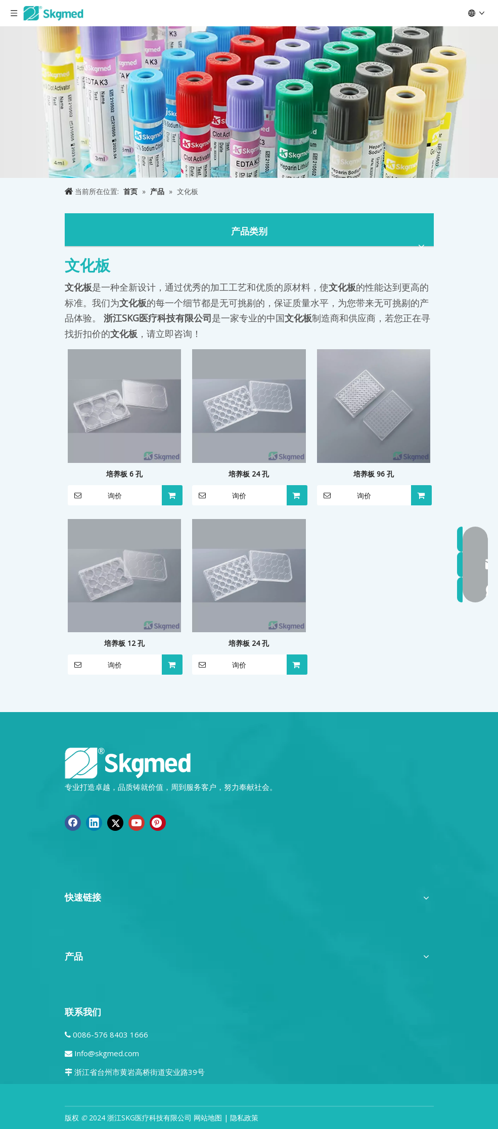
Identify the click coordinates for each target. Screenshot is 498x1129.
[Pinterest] (158, 823)
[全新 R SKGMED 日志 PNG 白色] (128, 762)
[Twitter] (115, 823)
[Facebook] (73, 823)
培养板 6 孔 (124, 474)
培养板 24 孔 (249, 474)
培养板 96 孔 (373, 474)
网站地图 (208, 1117)
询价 (95, 495)
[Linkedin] (94, 823)
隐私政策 (244, 1117)
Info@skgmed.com (106, 1053)
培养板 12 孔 (124, 643)
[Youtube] (136, 823)
